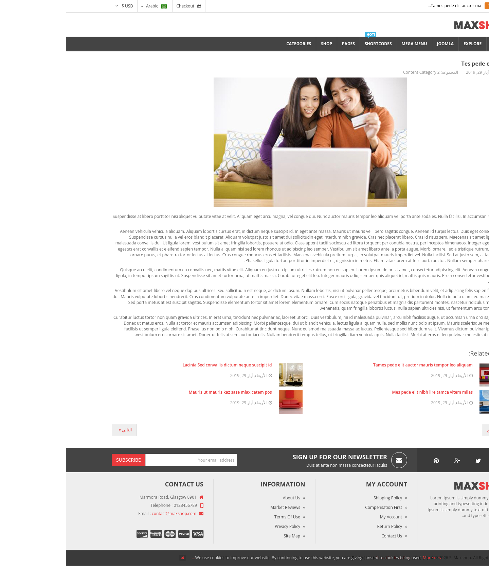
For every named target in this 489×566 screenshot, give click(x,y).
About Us (225, 498)
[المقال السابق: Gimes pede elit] (429, 430)
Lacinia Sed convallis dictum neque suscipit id (161, 365)
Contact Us (325, 536)
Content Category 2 (355, 72)
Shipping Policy (322, 498)
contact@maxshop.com (108, 513)
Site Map (226, 536)
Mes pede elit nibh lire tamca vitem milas (366, 392)
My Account (325, 517)
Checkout (120, 6)
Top (481, 119)
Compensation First (317, 507)
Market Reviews (219, 507)
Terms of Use (221, 517)
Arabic (90, 6)
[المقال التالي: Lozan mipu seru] (58, 430)
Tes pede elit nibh (419, 63)
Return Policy (323, 526)
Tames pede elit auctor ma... (388, 5)
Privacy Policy (221, 526)
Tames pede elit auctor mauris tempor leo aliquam (357, 365)
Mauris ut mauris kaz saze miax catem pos (164, 392)
